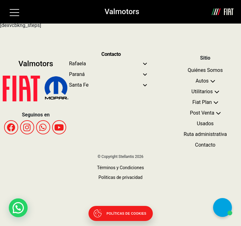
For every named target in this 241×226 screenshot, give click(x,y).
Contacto (205, 145)
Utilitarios (202, 91)
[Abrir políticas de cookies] (120, 213)
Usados (205, 123)
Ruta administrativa (205, 134)
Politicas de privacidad (120, 177)
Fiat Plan (202, 102)
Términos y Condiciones (120, 167)
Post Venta (202, 113)
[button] (18, 207)
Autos (202, 81)
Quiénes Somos (205, 70)
